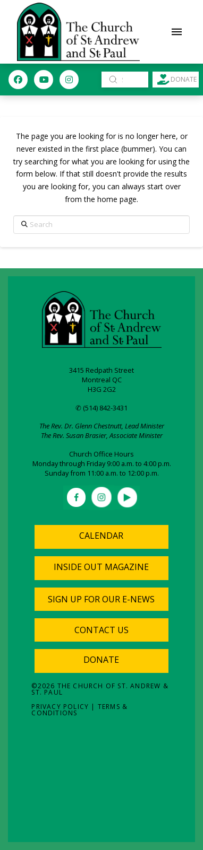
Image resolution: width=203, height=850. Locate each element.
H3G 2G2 (102, 389)
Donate (101, 659)
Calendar (101, 535)
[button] (177, 31)
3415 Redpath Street (101, 370)
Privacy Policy (60, 706)
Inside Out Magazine (101, 567)
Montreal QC (102, 379)
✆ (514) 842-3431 (101, 408)
